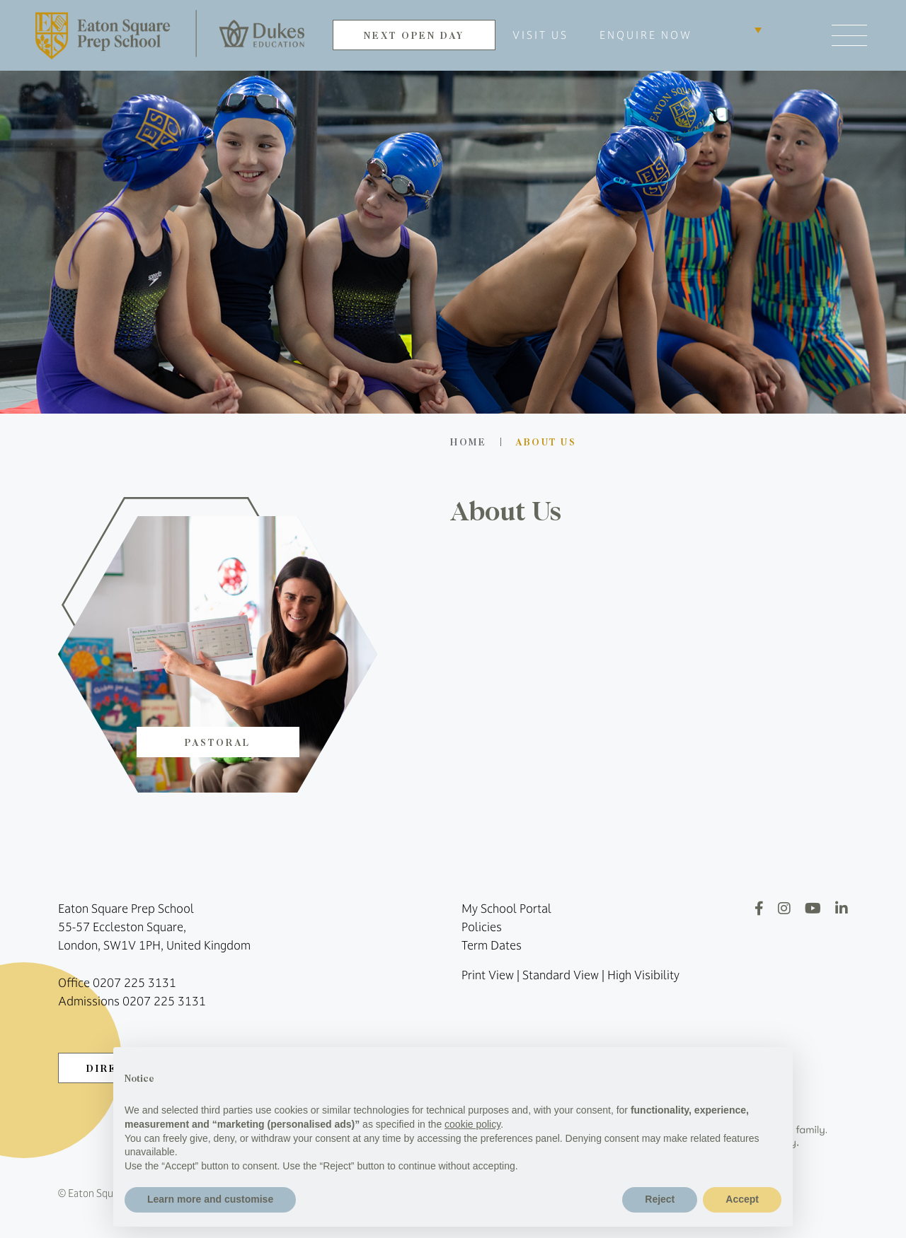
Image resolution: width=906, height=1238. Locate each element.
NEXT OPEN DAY (414, 35)
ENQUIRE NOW (646, 35)
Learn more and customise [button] (210, 1199)
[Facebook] (759, 908)
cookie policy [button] (472, 1124)
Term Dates (491, 945)
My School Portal (506, 908)
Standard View (560, 975)
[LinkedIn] (841, 908)
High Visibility (643, 975)
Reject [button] (660, 1199)
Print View (487, 975)
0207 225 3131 (134, 983)
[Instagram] (784, 908)
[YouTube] (813, 908)
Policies (481, 927)
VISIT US (540, 35)
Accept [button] (742, 1199)
